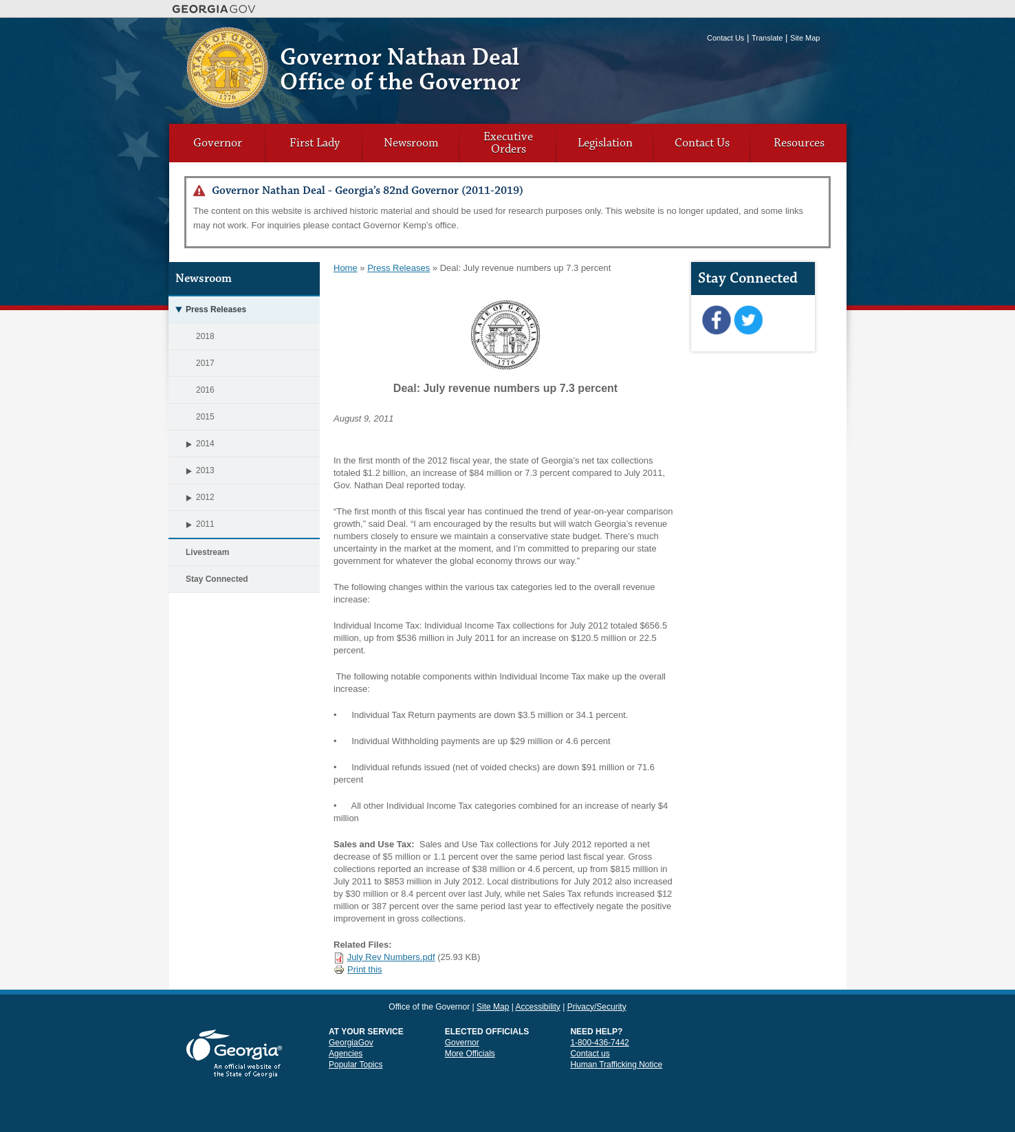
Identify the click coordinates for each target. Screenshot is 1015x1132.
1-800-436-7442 (599, 1042)
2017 (205, 363)
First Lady (315, 143)
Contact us (589, 1053)
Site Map (805, 38)
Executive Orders (508, 143)
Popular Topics (356, 1064)
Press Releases (207, 309)
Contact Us (725, 38)
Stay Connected (217, 579)
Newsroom (411, 143)
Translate (767, 38)
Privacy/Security (596, 1007)
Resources (799, 143)
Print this (358, 969)
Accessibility (537, 1007)
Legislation (605, 143)
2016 (205, 390)
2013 (191, 470)
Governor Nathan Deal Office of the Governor (400, 70)
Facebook (716, 320)
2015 (205, 417)
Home (346, 268)
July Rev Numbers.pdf (391, 957)
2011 (191, 524)
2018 (205, 336)
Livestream (207, 552)
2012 (191, 497)
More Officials (470, 1053)
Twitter (748, 320)
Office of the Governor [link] (429, 1007)
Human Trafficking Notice (616, 1064)
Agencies (345, 1053)
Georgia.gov (214, 9)
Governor (217, 143)
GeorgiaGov (351, 1042)
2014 (191, 444)
